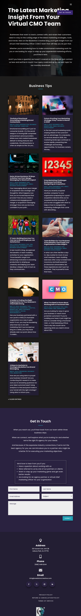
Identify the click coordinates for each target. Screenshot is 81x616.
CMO (66, 307)
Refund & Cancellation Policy (45, 598)
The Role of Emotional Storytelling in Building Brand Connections (21, 120)
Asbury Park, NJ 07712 (40, 551)
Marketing (14, 184)
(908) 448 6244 (41, 564)
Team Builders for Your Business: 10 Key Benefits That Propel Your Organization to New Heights (57, 242)
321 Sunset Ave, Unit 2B (40, 549)
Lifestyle (31, 308)
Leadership (24, 246)
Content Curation (21, 126)
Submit (68, 518)
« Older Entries (14, 399)
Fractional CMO (50, 308)
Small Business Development (21, 184)
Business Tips (24, 182)
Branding (23, 371)
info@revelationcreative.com (40, 578)
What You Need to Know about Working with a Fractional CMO (56, 303)
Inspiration (24, 124)
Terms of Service (45, 601)
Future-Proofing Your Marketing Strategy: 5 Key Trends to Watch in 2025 (57, 120)
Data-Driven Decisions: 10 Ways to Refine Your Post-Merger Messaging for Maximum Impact (23, 178)
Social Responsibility (18, 311)
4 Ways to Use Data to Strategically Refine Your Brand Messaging (22, 367)
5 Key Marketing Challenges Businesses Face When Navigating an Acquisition (55, 182)
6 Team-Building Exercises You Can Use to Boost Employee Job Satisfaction (22, 240)
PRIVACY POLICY (46, 595)
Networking (23, 184)
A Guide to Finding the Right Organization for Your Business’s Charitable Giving (23, 302)
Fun (31, 244)
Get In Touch (65, 12)
